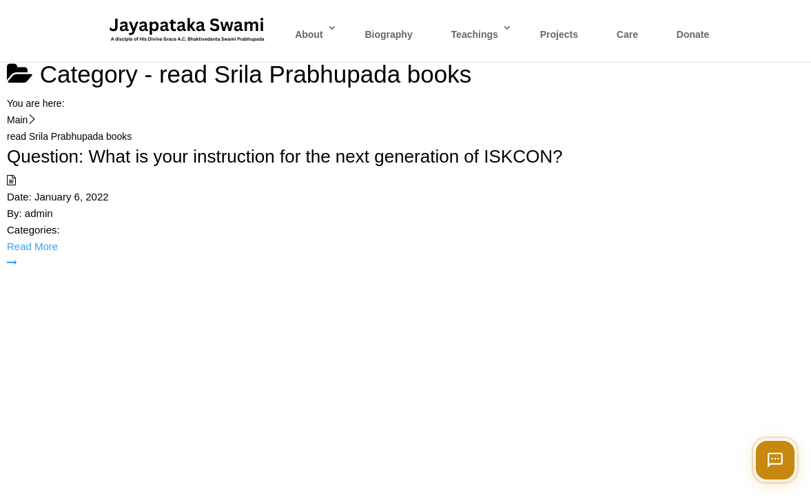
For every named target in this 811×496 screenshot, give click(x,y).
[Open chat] (775, 460)
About (308, 34)
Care (627, 34)
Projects (559, 34)
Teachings (474, 34)
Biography (388, 34)
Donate (693, 34)
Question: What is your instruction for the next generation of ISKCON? (284, 156)
